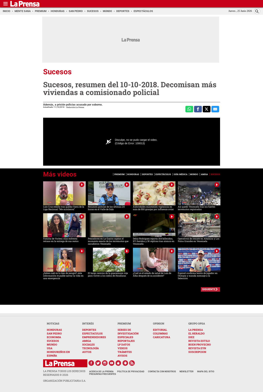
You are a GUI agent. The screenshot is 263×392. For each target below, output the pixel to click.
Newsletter (187, 371)
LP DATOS (124, 344)
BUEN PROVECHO (199, 344)
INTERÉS (88, 323)
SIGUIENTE (208, 289)
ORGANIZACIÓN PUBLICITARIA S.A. (64, 380)
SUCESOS (53, 341)
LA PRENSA (195, 329)
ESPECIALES (125, 337)
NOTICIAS (53, 323)
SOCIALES (88, 344)
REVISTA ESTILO (199, 341)
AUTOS (86, 352)
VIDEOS (123, 348)
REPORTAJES (126, 341)
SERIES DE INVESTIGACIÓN (128, 331)
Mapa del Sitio (205, 371)
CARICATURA (161, 337)
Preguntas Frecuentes (102, 374)
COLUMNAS (160, 333)
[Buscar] (257, 11)
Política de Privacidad (130, 371)
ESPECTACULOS (92, 333)
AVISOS (122, 355)
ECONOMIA (54, 337)
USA (49, 348)
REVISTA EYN (197, 348)
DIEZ (191, 337)
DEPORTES (89, 329)
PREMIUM (124, 323)
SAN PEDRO (54, 333)
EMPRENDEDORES (94, 337)
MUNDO (52, 344)
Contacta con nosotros (162, 371)
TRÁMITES (125, 352)
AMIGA (86, 341)
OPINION (158, 323)
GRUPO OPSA (196, 323)
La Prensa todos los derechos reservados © (64, 373)
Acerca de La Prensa (101, 371)
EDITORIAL (160, 329)
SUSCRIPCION (197, 352)
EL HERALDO (196, 333)
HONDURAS (54, 329)
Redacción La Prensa (75, 107)
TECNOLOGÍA (90, 348)
